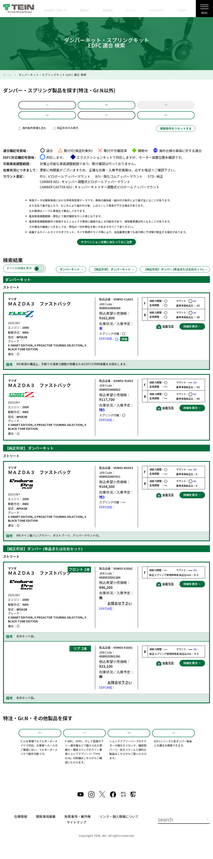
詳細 (124, 345)
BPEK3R (106, 119)
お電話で (147, 175)
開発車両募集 (46, 825)
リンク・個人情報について (119, 825)
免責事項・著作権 (77, 825)
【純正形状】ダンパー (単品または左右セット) (176, 275)
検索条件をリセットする (176, 134)
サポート (131, 10)
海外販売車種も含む (32, 134)
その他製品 (129, 740)
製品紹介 (85, 10)
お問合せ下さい (120, 609)
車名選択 (106, 106)
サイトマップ (76, 831)
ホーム (7, 75)
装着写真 (165, 332)
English (182, 10)
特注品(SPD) (40, 740)
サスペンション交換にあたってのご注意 (106, 248)
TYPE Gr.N (84, 740)
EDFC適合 (173, 740)
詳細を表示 (192, 332)
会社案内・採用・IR (55, 10)
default (47, 106)
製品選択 (47, 119)
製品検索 (108, 10)
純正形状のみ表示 (65, 134)
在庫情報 (20, 825)
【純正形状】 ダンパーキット (114, 275)
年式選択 (166, 106)
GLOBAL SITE (156, 10)
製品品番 (166, 119)
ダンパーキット (72, 275)
